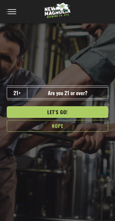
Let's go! (57, 112)
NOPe (57, 126)
